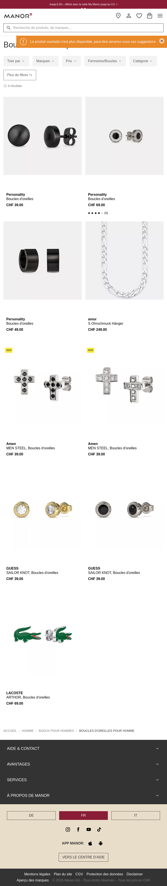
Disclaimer (135, 874)
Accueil (10, 730)
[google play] (100, 843)
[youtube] (88, 829)
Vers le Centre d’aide (83, 857)
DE (31, 815)
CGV (79, 874)
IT (135, 815)
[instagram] (67, 829)
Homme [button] (28, 730)
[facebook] (78, 829)
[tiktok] (99, 829)
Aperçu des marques (33, 880)
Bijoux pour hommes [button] (56, 730)
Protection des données (105, 874)
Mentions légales (37, 874)
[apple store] (90, 843)
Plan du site (63, 874)
